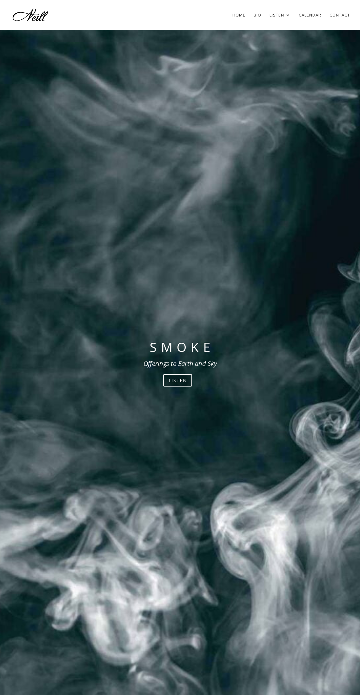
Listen (277, 15)
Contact (340, 15)
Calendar (310, 15)
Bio (257, 15)
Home (238, 15)
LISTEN (178, 380)
